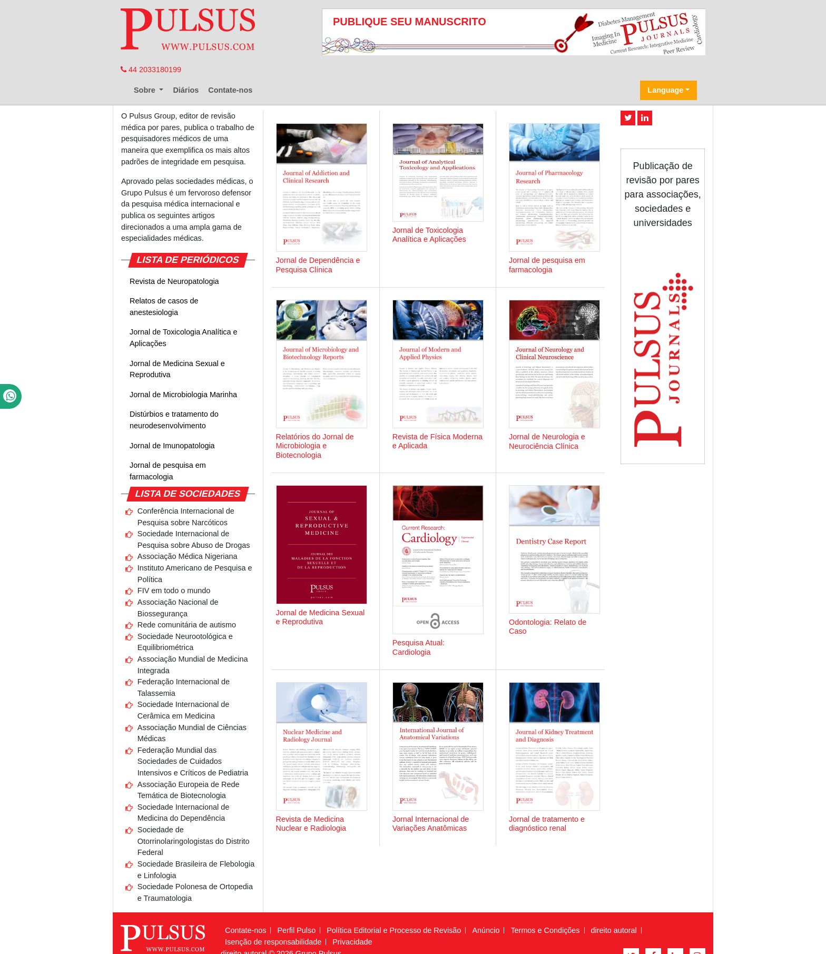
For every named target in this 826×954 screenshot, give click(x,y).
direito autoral (614, 930)
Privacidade (352, 942)
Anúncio (485, 930)
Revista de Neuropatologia (174, 281)
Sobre (146, 90)
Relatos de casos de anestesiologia (164, 307)
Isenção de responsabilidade (273, 942)
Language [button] (665, 90)
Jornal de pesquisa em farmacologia (168, 471)
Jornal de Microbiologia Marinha (183, 394)
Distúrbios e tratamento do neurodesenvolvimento (174, 420)
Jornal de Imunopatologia (172, 445)
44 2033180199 (151, 69)
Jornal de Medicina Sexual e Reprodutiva (177, 369)
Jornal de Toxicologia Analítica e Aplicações (184, 338)
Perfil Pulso (296, 930)
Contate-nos (230, 90)
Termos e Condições (544, 930)
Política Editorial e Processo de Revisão (394, 930)
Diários (186, 90)
